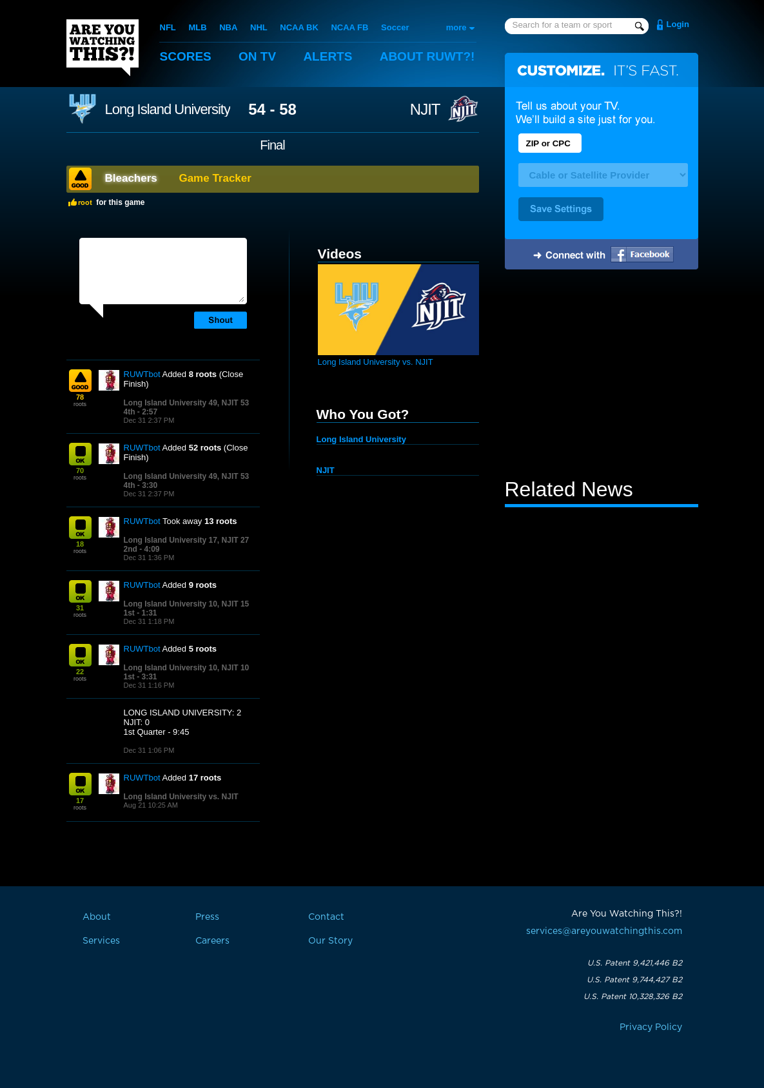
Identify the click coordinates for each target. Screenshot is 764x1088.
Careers (212, 941)
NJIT (425, 109)
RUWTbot (142, 374)
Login (678, 24)
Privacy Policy (651, 1027)
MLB (197, 27)
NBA (228, 27)
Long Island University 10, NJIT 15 (187, 603)
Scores (185, 56)
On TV (257, 56)
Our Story (330, 941)
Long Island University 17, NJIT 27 (187, 540)
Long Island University (167, 109)
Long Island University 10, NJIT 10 (187, 667)
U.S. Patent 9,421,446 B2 (634, 963)
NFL (168, 27)
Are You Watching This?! (102, 47)
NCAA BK (299, 27)
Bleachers (131, 178)
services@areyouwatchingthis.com (604, 931)
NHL (259, 27)
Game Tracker (215, 178)
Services (101, 941)
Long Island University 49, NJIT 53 (187, 402)
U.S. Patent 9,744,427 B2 (634, 980)
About (427, 56)
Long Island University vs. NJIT (181, 796)
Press (207, 917)
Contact (326, 917)
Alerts (327, 56)
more (456, 27)
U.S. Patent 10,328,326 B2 (632, 996)
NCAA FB (349, 27)
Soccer (395, 27)
